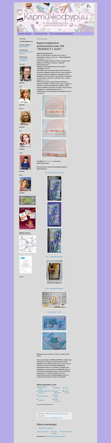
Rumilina (41, 400)
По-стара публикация (66, 431)
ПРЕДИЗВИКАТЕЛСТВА (56, 418)
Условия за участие (40, 33)
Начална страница (25, 33)
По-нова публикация (42, 431)
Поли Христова (43, 396)
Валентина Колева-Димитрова (54, 172)
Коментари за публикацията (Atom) (55, 436)
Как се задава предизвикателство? (61, 33)
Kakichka (57, 388)
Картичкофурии (23, 46)
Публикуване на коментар (46, 428)
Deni (66, 388)
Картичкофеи (46, 418)
